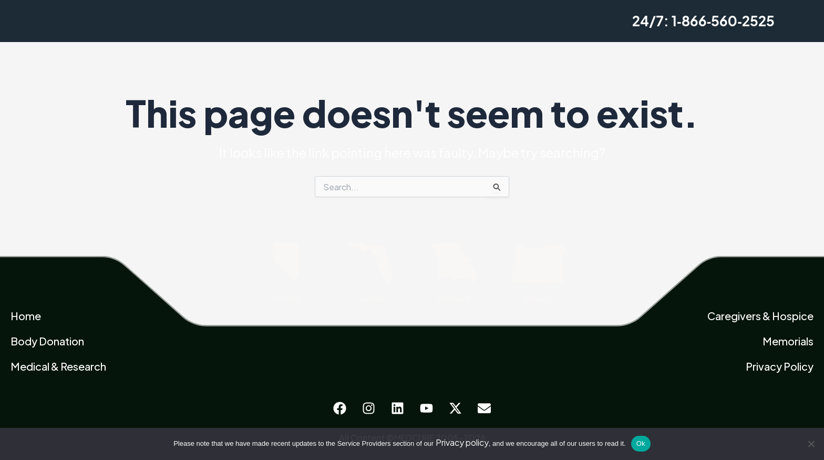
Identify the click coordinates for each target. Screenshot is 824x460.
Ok (640, 443)
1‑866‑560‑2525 (723, 20)
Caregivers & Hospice (760, 315)
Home (26, 315)
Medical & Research (58, 366)
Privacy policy (462, 442)
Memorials (788, 340)
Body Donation (47, 340)
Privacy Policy (779, 366)
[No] (811, 443)
